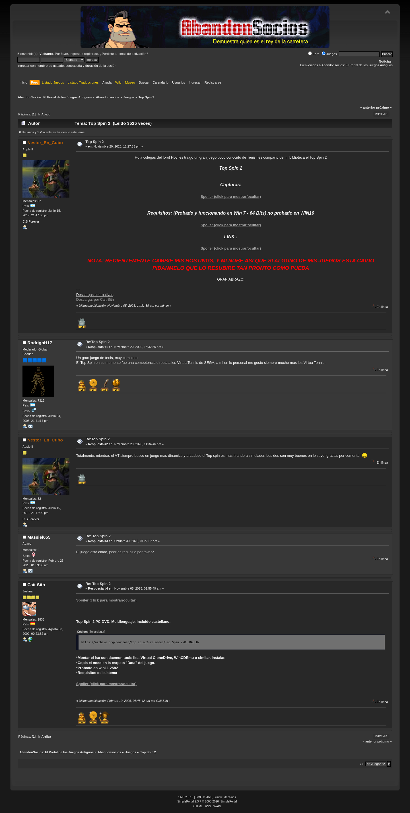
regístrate (91, 53)
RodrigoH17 (39, 342)
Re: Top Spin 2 (98, 536)
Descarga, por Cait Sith (95, 299)
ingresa (75, 53)
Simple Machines (225, 797)
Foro (314, 54)
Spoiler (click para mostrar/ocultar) (231, 196)
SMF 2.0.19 (185, 797)
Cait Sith (36, 584)
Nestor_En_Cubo (45, 142)
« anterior (367, 107)
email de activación (132, 53)
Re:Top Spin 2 (97, 342)
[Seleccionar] (96, 631)
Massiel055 (38, 537)
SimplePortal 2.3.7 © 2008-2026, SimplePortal (207, 801)
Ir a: (362, 764)
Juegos (329, 54)
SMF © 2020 (204, 797)
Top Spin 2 (94, 142)
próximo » (384, 107)
